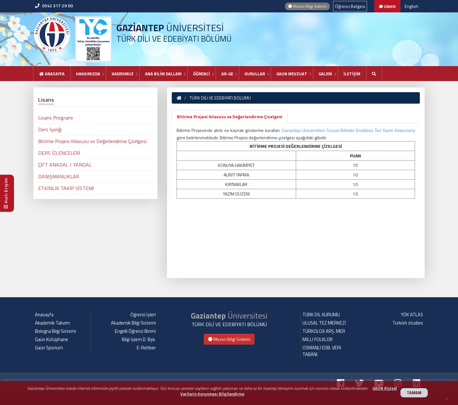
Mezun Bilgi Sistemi (307, 6)
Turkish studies (407, 322)
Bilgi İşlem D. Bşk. (139, 339)
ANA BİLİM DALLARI (163, 74)
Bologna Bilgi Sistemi (55, 331)
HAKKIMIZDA (88, 74)
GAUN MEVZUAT (291, 74)
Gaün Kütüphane (51, 339)
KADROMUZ (123, 74)
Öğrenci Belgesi (350, 6)
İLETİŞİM (352, 74)
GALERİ (325, 74)
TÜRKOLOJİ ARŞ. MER (323, 331)
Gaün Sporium (49, 347)
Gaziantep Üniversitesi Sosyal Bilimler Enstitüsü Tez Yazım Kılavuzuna (348, 130)
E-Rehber (146, 347)
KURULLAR (255, 74)
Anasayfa (52, 74)
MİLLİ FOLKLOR (317, 339)
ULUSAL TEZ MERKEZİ (324, 322)
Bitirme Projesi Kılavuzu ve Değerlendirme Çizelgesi (229, 116)
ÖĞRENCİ (201, 74)
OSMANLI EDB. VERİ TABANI (321, 351)
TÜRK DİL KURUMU (321, 314)
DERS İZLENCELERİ (59, 153)
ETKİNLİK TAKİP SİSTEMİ (66, 188)
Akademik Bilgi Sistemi (133, 322)
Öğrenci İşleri (143, 314)
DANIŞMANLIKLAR (58, 176)
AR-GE (227, 74)
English (411, 6)
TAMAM (414, 393)
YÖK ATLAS (412, 314)
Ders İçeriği (50, 129)
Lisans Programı (55, 117)
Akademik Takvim (52, 322)
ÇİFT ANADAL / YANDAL (65, 164)
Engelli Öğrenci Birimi (135, 331)
